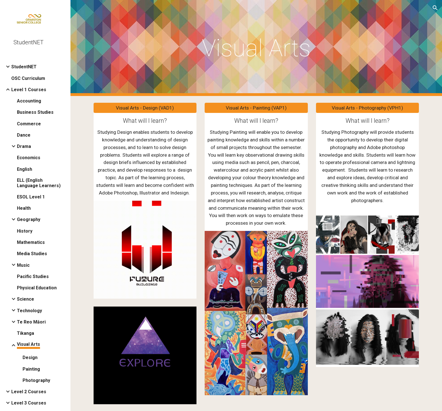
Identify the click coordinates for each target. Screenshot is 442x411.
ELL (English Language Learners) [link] (39, 183)
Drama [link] (24, 146)
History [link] (24, 231)
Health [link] (24, 208)
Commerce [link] (29, 123)
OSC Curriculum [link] (28, 78)
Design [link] (30, 357)
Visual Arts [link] (28, 344)
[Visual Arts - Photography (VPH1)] (367, 108)
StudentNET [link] (24, 66)
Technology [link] (29, 310)
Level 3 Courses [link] (28, 403)
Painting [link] (31, 369)
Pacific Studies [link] (33, 276)
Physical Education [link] (37, 287)
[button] (435, 8)
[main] (256, 48)
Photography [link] (36, 380)
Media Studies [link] (32, 253)
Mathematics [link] (31, 242)
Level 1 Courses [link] (28, 89)
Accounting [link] (29, 101)
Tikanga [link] (25, 333)
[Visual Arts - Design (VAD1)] (145, 108)
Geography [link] (28, 219)
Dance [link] (23, 135)
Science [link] (25, 299)
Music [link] (23, 265)
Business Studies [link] (35, 112)
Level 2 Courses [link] (28, 391)
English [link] (24, 169)
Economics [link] (28, 157)
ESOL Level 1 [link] (31, 197)
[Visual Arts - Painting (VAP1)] (256, 108)
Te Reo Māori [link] (31, 322)
